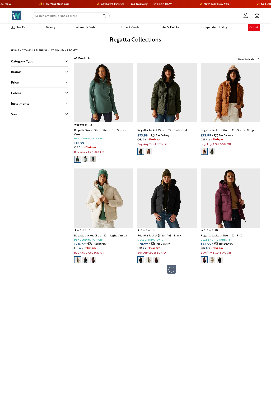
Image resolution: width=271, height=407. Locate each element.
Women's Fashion (34, 50)
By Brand (57, 50)
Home (15, 50)
